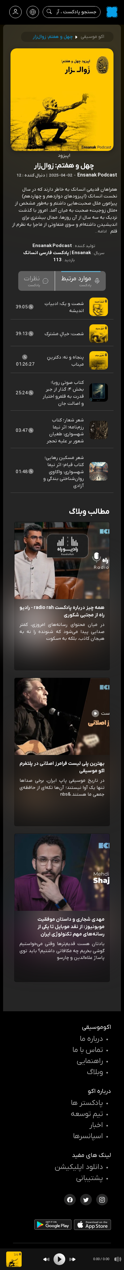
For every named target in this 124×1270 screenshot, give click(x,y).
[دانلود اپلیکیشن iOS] (92, 1226)
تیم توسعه (87, 1114)
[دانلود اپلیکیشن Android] (52, 1226)
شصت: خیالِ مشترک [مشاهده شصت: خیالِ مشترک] (64, 334)
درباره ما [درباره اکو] (91, 1039)
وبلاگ (95, 1072)
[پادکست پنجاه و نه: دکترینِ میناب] (99, 361)
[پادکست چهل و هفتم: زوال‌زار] (14, 1259)
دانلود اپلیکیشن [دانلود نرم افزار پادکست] (79, 1167)
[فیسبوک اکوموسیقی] (70, 1199)
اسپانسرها (88, 1136)
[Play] (59, 1259)
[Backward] (46, 1259)
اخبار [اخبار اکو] (96, 1125)
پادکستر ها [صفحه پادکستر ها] (87, 1103)
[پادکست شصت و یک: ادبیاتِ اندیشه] (99, 307)
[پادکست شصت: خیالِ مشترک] (99, 334)
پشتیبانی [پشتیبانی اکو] (89, 1178)
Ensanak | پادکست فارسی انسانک (57, 253)
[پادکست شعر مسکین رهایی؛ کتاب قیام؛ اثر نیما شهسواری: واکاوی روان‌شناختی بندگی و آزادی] (99, 472)
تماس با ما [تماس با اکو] (87, 1050)
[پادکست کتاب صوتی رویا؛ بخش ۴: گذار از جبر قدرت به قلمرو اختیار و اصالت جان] (99, 393)
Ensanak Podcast (52, 246)
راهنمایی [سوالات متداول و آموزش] (90, 1061)
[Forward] (72, 1259)
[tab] (80, 281)
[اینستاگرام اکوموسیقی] (102, 1199)
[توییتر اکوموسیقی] (86, 1199)
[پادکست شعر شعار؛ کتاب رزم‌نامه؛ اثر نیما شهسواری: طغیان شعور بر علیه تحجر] (99, 431)
